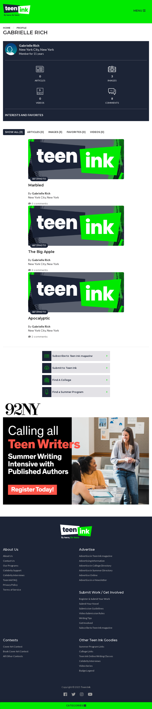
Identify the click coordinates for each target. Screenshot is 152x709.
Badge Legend (86, 670)
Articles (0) (35, 132)
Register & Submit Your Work (94, 598)
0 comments (38, 203)
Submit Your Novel (89, 603)
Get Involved (86, 622)
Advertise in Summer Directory (95, 570)
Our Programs (10, 565)
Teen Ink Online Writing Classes (96, 656)
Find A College (56, 380)
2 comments (38, 336)
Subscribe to (67, 356)
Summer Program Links (91, 646)
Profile (22, 27)
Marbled (36, 185)
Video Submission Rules (92, 613)
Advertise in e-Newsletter (93, 580)
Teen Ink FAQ (10, 580)
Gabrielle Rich (41, 193)
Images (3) (55, 132)
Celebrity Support (12, 570)
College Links (86, 651)
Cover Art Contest (12, 646)
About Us (8, 555)
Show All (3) (14, 132)
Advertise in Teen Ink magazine (95, 555)
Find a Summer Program (62, 392)
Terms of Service (12, 589)
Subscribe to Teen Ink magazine (95, 627)
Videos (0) (97, 132)
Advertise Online (88, 575)
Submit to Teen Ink (59, 368)
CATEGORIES (76, 705)
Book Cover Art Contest (15, 651)
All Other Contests (13, 656)
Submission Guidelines (91, 608)
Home (6, 27)
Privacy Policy (10, 584)
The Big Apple (41, 252)
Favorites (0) (76, 132)
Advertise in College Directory (95, 565)
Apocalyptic (39, 318)
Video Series (86, 665)
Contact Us (9, 560)
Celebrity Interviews (14, 575)
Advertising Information (92, 560)
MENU (139, 10)
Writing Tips (85, 618)
